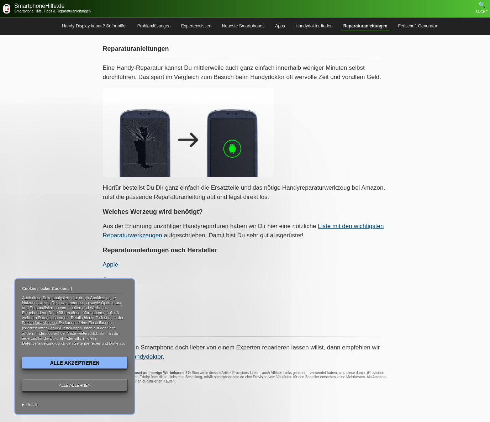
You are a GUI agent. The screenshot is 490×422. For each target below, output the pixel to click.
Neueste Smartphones (243, 25)
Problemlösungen (153, 25)
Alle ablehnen (75, 385)
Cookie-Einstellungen (65, 328)
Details (32, 404)
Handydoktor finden (314, 25)
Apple (110, 264)
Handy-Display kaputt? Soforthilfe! (94, 25)
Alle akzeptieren (75, 362)
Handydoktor (145, 356)
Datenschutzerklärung (39, 323)
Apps (280, 25)
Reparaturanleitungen (365, 25)
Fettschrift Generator (417, 25)
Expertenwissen (196, 25)
